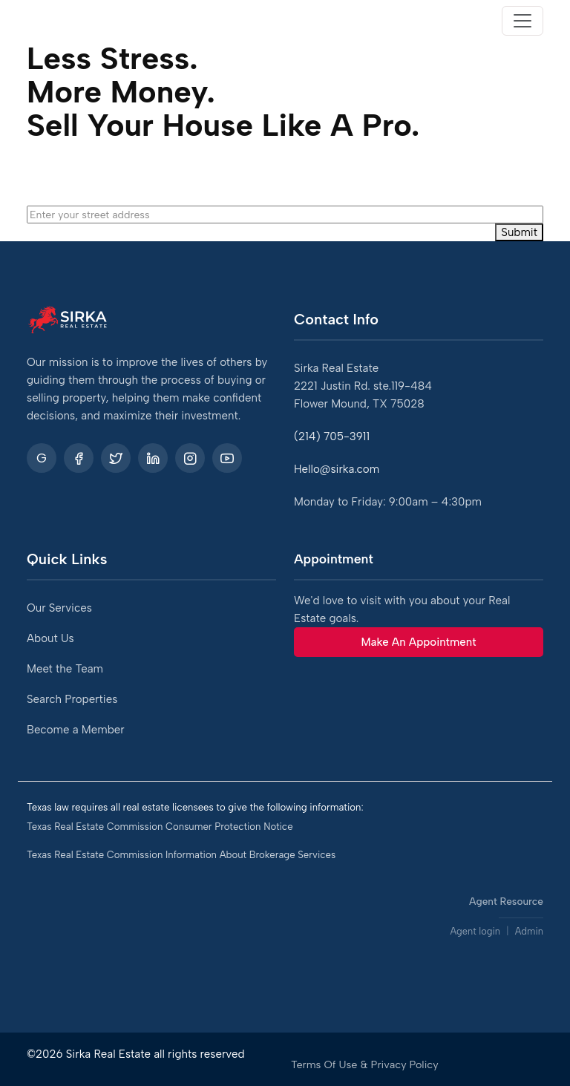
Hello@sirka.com (336, 469)
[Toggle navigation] (522, 21)
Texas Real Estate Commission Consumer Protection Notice (160, 826)
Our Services (59, 608)
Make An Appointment (418, 642)
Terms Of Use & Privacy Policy (365, 1064)
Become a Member (76, 729)
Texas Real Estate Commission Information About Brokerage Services (181, 854)
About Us (50, 638)
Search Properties (72, 699)
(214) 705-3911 (332, 436)
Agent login (475, 931)
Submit (519, 232)
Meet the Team (65, 669)
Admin (529, 931)
